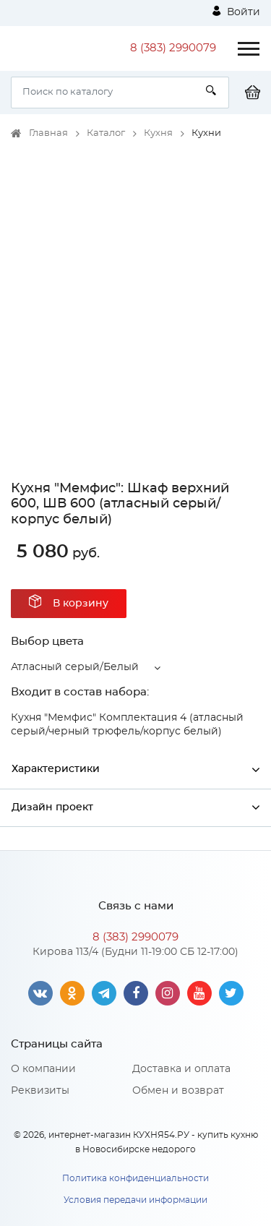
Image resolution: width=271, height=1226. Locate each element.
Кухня (158, 133)
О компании (43, 1069)
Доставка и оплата (181, 1069)
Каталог (106, 133)
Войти (236, 11)
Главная (48, 133)
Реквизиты (40, 1091)
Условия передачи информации (135, 1200)
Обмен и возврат (178, 1091)
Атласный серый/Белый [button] (75, 667)
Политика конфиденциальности (135, 1178)
